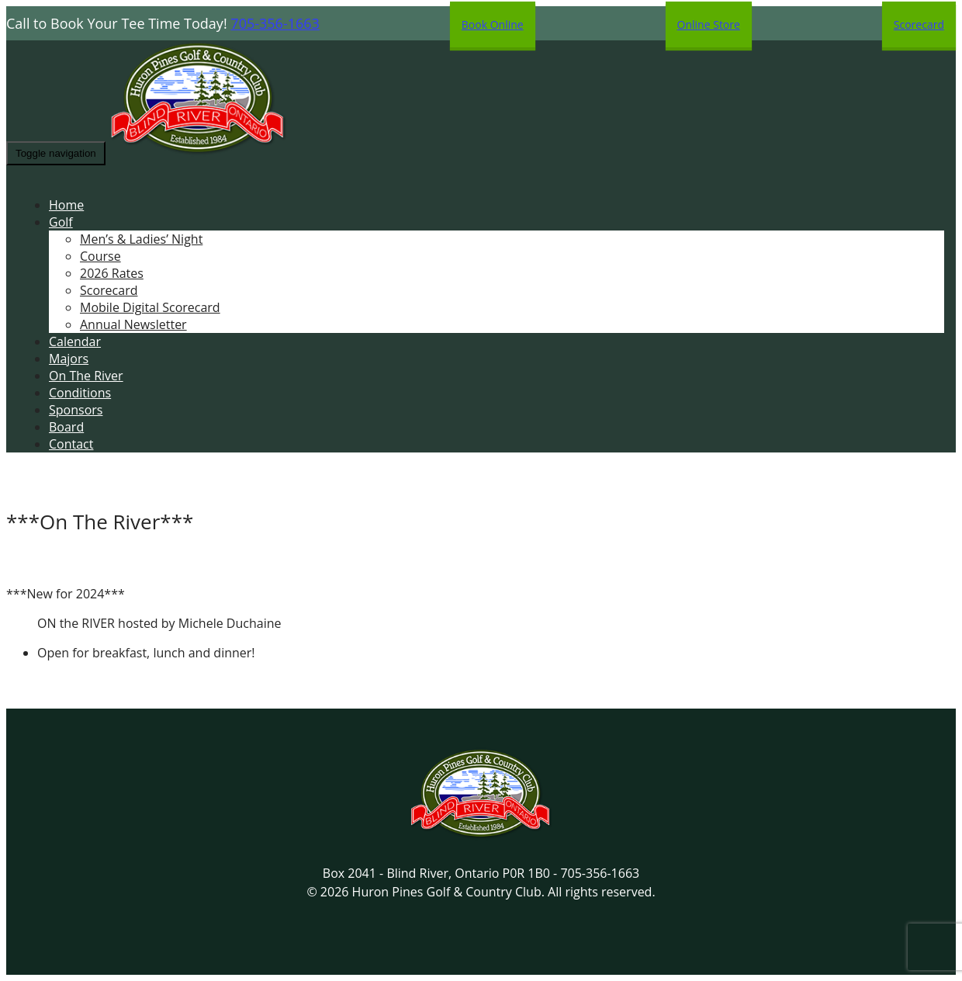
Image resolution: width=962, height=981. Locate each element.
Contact (71, 443)
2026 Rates (112, 273)
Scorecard (919, 24)
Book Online (493, 24)
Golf (61, 222)
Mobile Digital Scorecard (150, 307)
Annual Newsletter (133, 324)
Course (100, 256)
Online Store (708, 24)
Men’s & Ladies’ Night (141, 239)
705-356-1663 (275, 23)
